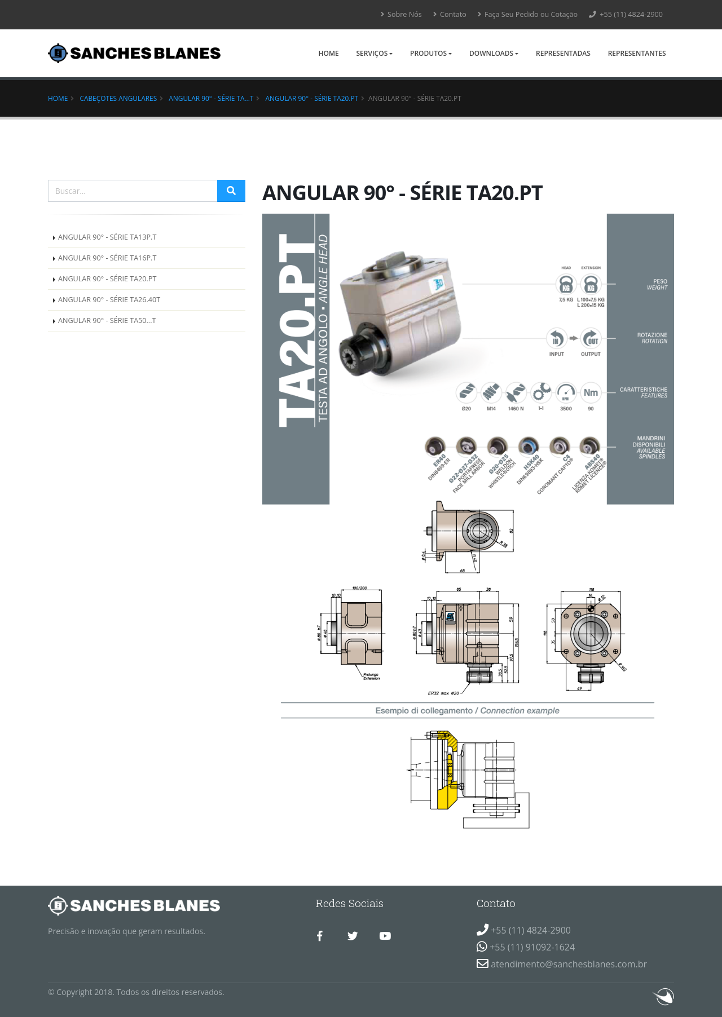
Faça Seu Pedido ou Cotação (528, 14)
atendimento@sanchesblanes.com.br (569, 964)
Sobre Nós (401, 14)
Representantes (637, 53)
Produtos (428, 53)
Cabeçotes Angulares (118, 98)
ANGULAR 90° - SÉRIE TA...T (211, 98)
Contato (449, 14)
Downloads (491, 53)
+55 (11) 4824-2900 (626, 14)
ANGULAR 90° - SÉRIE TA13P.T (107, 237)
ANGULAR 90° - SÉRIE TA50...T (107, 320)
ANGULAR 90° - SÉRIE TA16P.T (107, 258)
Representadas (563, 53)
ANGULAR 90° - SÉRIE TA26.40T (109, 299)
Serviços (372, 53)
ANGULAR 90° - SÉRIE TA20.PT (312, 98)
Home (328, 53)
